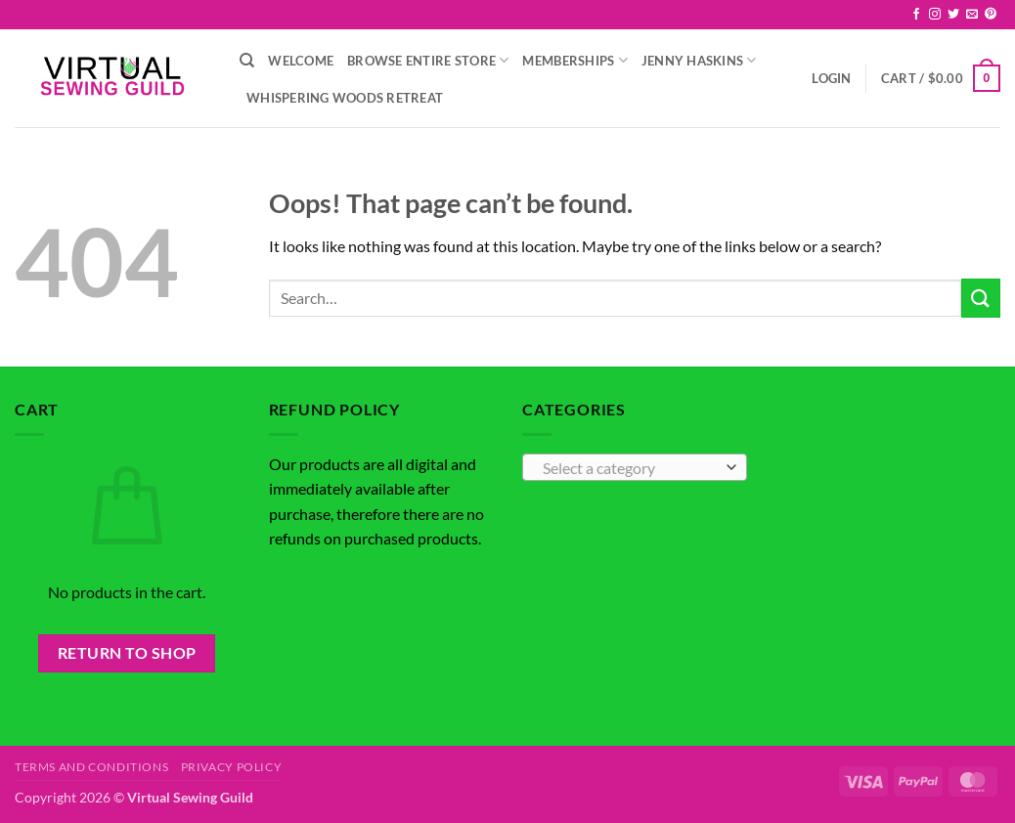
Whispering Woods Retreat (344, 98)
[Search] (247, 60)
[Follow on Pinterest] (990, 15)
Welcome (300, 60)
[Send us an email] (972, 15)
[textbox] (630, 468)
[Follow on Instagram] (935, 15)
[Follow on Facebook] (916, 15)
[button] (831, 78)
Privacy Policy (232, 766)
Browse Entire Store (427, 60)
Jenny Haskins (699, 60)
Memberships (574, 60)
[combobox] (634, 467)
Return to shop (127, 653)
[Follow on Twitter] (953, 15)
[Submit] (980, 298)
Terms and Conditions (91, 766)
